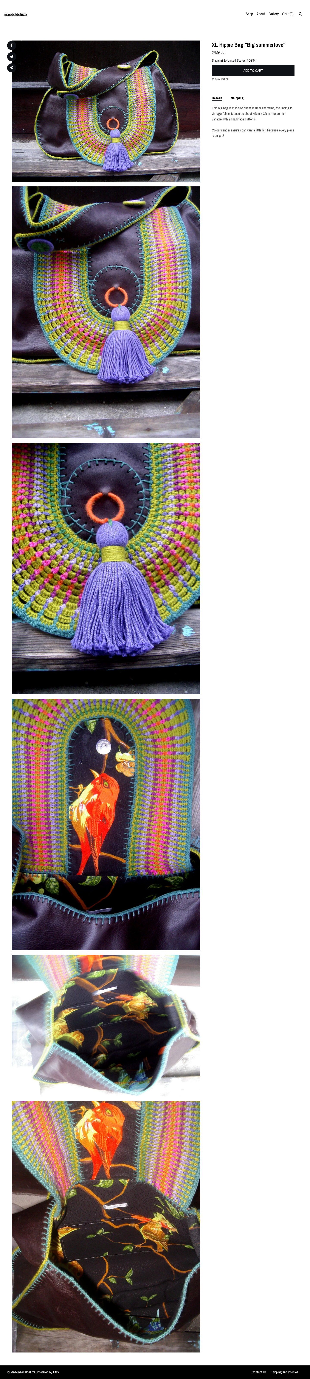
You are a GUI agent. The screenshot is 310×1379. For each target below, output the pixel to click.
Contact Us (259, 1372)
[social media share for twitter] (12, 57)
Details (217, 98)
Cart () (287, 14)
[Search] (300, 14)
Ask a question (220, 79)
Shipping (237, 98)
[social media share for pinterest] (12, 68)
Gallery (273, 14)
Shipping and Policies (284, 1372)
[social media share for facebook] (11, 45)
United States (237, 60)
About (260, 14)
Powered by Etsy (48, 1372)
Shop (249, 14)
